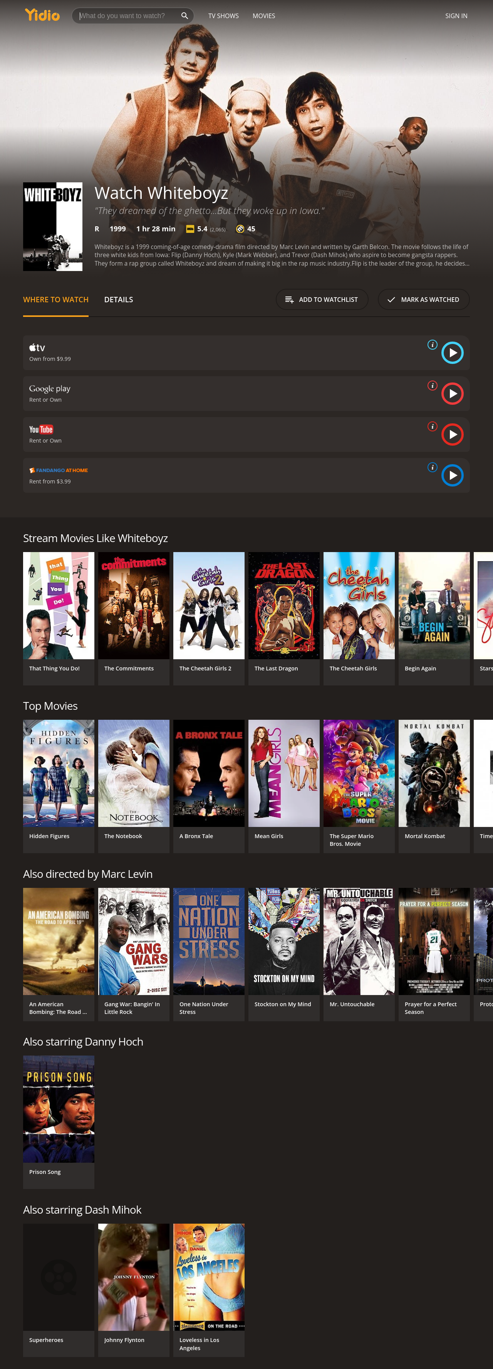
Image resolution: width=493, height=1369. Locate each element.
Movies (264, 16)
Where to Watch (56, 299)
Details (118, 299)
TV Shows (223, 16)
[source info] (431, 345)
